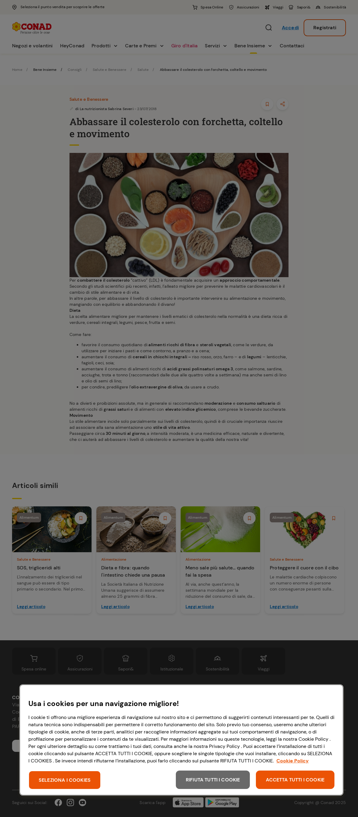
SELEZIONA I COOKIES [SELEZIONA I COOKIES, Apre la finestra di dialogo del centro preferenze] (65, 780)
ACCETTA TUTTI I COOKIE (295, 780)
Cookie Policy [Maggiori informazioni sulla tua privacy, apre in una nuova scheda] (292, 761)
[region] (181, 740)
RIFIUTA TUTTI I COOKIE (213, 780)
